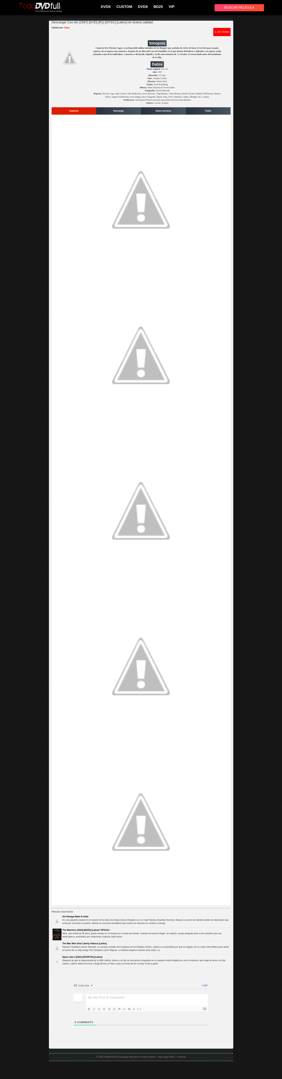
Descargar (118, 111)
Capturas (74, 111)
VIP (172, 7)
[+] (139, 1008)
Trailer (208, 111)
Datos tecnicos (163, 111)
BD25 (158, 7)
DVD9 (143, 7)
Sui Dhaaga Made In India (75, 916)
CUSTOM (124, 7)
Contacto (181, 1057)
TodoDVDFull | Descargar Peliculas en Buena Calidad (129, 1057)
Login (204, 985)
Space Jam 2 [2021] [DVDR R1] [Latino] (82, 957)
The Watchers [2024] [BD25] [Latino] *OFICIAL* (86, 930)
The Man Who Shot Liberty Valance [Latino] (84, 943)
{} (134, 1008)
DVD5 (106, 7)
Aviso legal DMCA (166, 1057)
